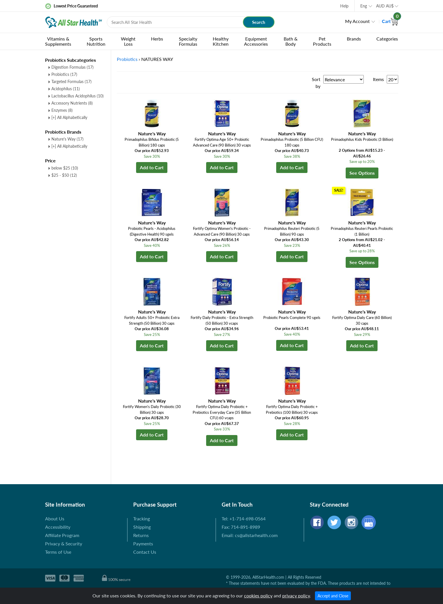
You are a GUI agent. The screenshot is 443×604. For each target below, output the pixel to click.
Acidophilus (65, 88)
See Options (362, 173)
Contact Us (144, 552)
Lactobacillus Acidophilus (77, 95)
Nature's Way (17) (67, 138)
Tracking (141, 518)
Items (378, 79)
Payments (143, 543)
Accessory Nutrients (72, 103)
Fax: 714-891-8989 (241, 527)
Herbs (157, 38)
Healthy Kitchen (221, 41)
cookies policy (258, 595)
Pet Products (322, 41)
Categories (387, 38)
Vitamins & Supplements (58, 41)
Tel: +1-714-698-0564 (244, 518)
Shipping (142, 527)
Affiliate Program (62, 535)
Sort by (316, 82)
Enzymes (62, 110)
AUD (385, 5)
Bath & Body (290, 41)
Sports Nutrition (96, 41)
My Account (357, 21)
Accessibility (57, 527)
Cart (390, 21)
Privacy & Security (63, 543)
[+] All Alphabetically (69, 117)
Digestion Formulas (72, 67)
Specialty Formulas (188, 41)
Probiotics (64, 74)
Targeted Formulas (71, 81)
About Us (54, 518)
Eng (363, 5)
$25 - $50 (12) (64, 175)
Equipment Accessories (256, 41)
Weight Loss (128, 41)
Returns (141, 535)
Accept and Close (333, 595)
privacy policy (296, 595)
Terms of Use (58, 552)
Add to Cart (152, 167)
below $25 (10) (64, 168)
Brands (354, 38)
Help (344, 5)
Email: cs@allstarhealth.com (250, 535)
